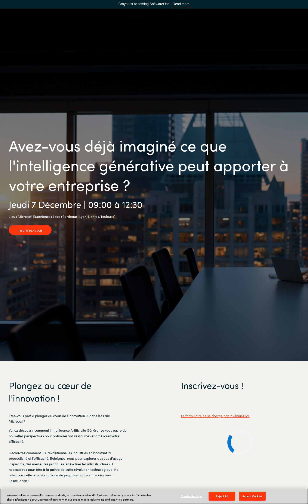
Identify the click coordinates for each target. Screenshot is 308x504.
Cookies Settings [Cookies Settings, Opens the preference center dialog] (191, 496)
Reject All (222, 496)
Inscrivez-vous (30, 230)
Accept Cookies (252, 496)
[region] (154, 496)
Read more (181, 4)
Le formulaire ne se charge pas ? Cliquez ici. (215, 415)
